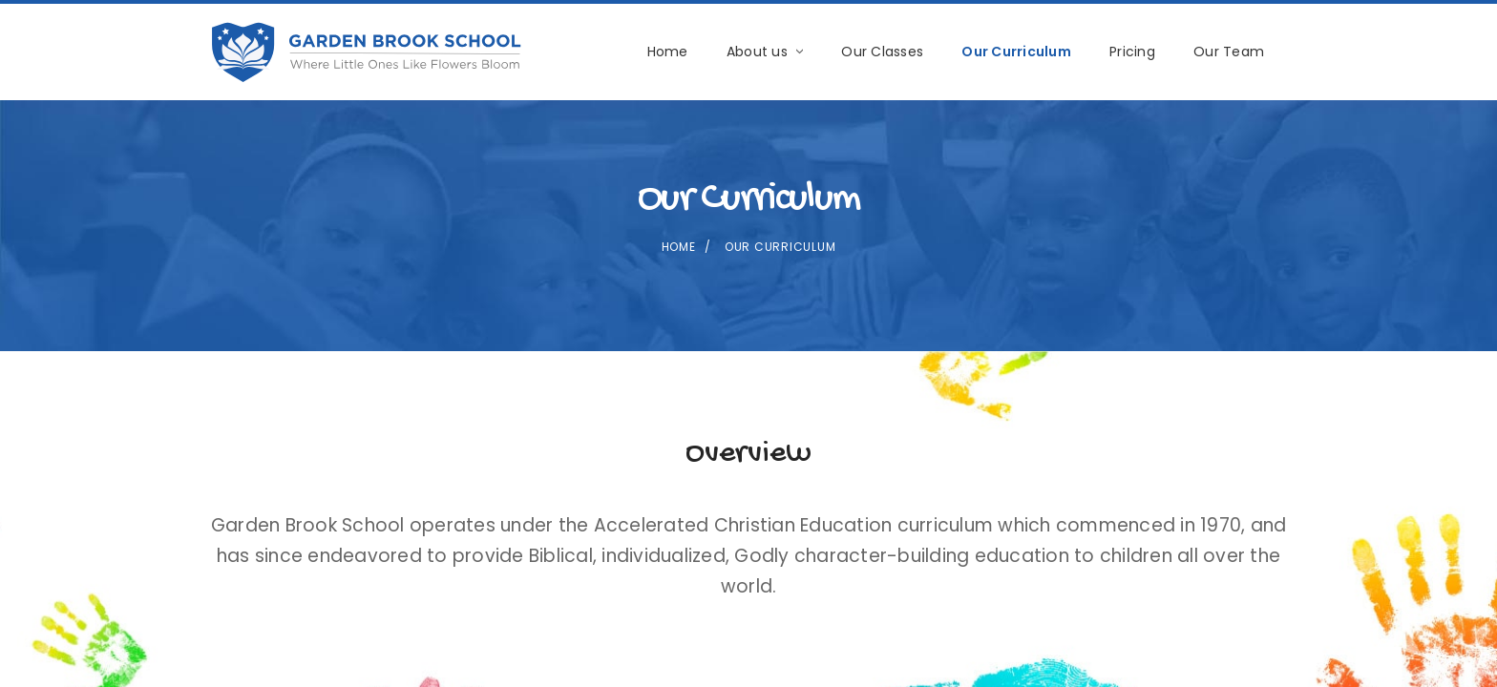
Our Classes (882, 51)
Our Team (1228, 51)
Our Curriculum (1016, 51)
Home (667, 51)
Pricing (1132, 51)
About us (765, 51)
